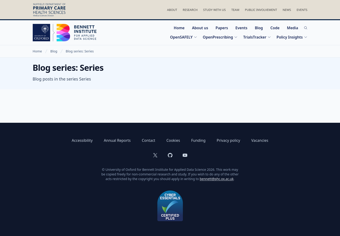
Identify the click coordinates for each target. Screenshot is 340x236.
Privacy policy (228, 140)
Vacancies (259, 140)
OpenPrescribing (220, 37)
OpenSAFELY (183, 37)
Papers (222, 27)
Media (292, 27)
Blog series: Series (80, 51)
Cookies (173, 140)
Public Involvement (261, 10)
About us (200, 27)
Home (179, 27)
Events (302, 10)
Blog (259, 27)
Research (190, 10)
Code (274, 27)
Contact (148, 140)
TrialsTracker (257, 37)
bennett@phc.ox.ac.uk (216, 179)
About (172, 10)
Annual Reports (117, 140)
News (287, 10)
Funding (198, 140)
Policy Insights (292, 37)
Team (235, 10)
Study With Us (214, 10)
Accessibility (82, 140)
